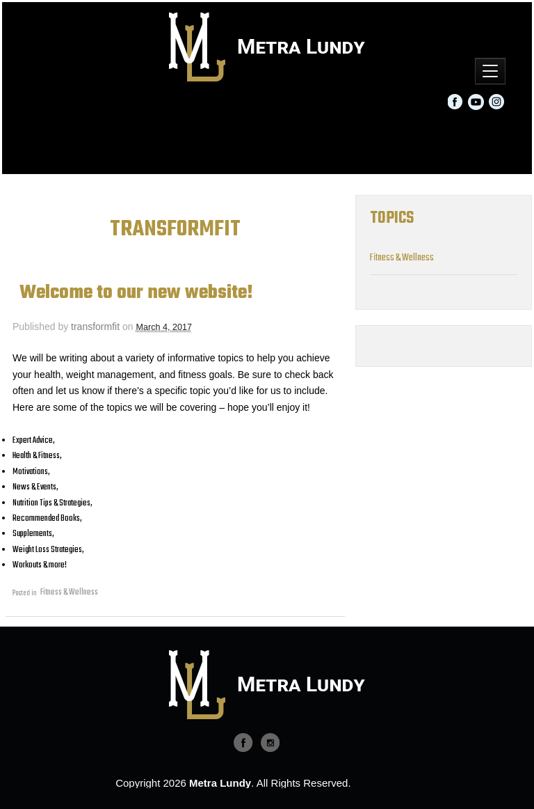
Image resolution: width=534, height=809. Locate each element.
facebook (243, 740)
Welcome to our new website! (136, 293)
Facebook (456, 101)
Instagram (496, 101)
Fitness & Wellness (69, 593)
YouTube (476, 101)
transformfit (95, 326)
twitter (270, 740)
